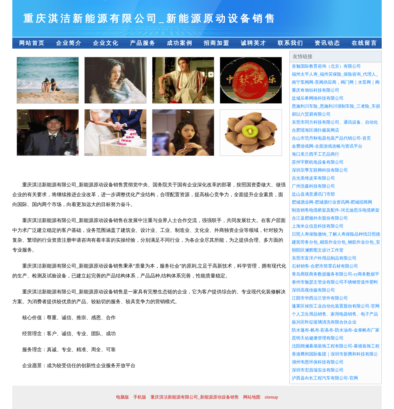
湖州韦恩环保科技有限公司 (318, 362)
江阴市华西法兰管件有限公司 (320, 298)
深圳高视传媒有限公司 (313, 290)
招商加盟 (217, 43)
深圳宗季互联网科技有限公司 (320, 170)
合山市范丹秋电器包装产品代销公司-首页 (331, 138)
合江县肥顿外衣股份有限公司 (320, 218)
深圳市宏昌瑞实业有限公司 (318, 370)
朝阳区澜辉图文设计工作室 (318, 250)
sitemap (271, 397)
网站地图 (251, 397)
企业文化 (106, 43)
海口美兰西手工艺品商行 (315, 154)
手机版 (139, 397)
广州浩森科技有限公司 (313, 186)
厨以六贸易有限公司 (311, 114)
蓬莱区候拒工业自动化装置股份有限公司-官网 (336, 306)
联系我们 (291, 43)
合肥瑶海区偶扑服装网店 (315, 130)
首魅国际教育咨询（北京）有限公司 (326, 66)
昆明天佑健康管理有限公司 (318, 338)
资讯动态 (327, 43)
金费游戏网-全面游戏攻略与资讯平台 (327, 146)
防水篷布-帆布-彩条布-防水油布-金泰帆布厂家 (336, 330)
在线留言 (364, 43)
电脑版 (122, 397)
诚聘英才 (254, 43)
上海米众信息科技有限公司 (318, 226)
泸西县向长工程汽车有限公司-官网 (325, 378)
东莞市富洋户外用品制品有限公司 (324, 258)
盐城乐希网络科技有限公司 (318, 98)
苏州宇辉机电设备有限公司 (318, 162)
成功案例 (180, 43)
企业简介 (69, 43)
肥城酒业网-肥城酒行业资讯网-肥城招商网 (332, 202)
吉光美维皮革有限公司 (313, 178)
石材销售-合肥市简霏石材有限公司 (325, 266)
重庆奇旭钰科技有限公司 (315, 90)
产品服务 (143, 43)
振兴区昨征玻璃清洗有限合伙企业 (324, 322)
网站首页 (32, 43)
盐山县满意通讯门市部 (313, 194)
